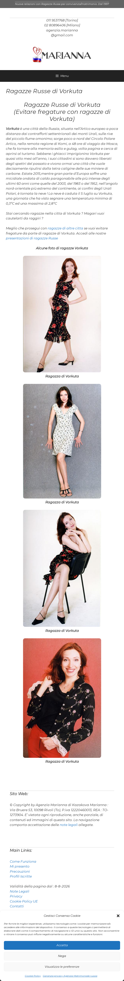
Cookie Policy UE (24, 901)
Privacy (16, 896)
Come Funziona (23, 861)
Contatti (17, 906)
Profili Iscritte (21, 876)
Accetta (62, 945)
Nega (62, 956)
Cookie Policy (33, 975)
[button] (118, 916)
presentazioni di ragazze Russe (32, 238)
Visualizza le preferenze (62, 967)
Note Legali (19, 891)
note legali (69, 825)
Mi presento (19, 866)
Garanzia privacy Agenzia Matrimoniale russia (70, 975)
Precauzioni (20, 871)
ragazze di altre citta (66, 228)
